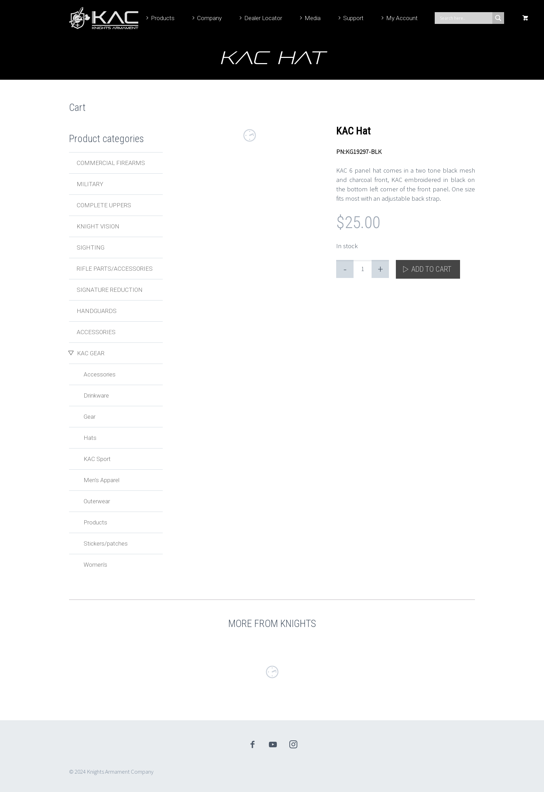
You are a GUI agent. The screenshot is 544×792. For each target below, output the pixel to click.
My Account (402, 18)
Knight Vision (98, 226)
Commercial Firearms (111, 162)
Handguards (97, 310)
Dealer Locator (263, 18)
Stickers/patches (106, 543)
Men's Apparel (101, 480)
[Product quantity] (363, 269)
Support (353, 18)
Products (163, 18)
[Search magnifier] (498, 18)
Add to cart (431, 269)
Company (209, 18)
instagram (293, 744)
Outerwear (97, 501)
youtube (273, 744)
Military (90, 184)
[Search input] (465, 18)
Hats (90, 437)
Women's (95, 564)
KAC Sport (97, 458)
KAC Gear (90, 353)
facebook (252, 744)
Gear (89, 416)
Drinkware (96, 395)
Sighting (90, 247)
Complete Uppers (104, 205)
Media (313, 18)
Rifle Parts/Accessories (115, 268)
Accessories (96, 332)
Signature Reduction (110, 289)
